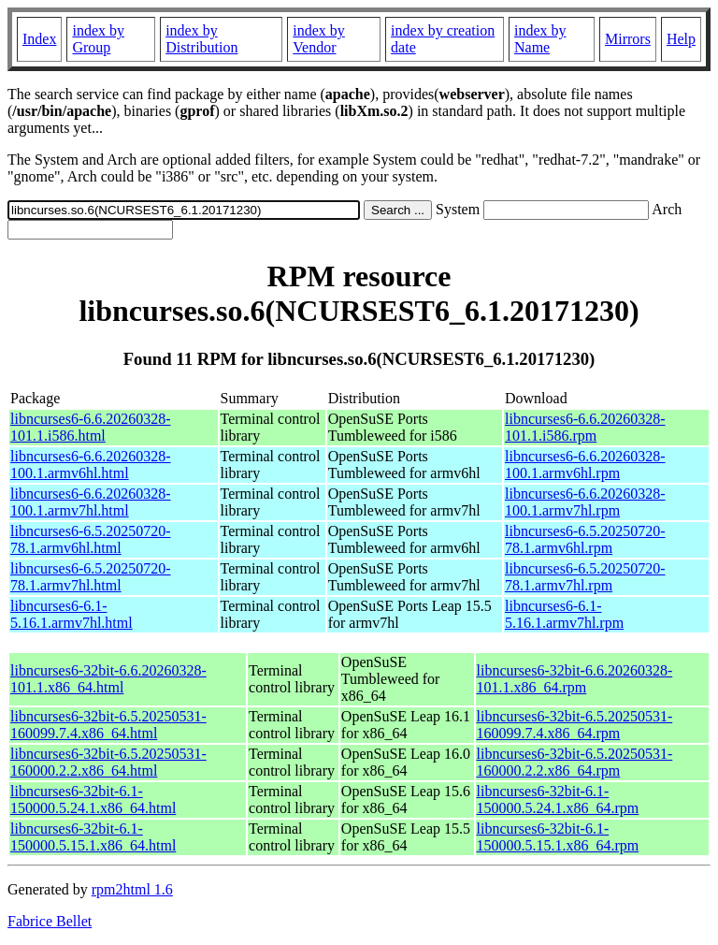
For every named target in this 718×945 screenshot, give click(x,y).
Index (39, 39)
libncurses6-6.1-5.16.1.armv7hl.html (71, 614)
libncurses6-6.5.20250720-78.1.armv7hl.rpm (585, 576)
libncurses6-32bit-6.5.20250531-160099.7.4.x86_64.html (108, 724)
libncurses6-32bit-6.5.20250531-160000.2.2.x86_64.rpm (575, 762)
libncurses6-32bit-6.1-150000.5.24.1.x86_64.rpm (558, 799)
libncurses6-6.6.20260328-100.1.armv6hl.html (90, 464)
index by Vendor (319, 38)
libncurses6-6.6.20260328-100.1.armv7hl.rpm (585, 502)
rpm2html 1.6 (132, 889)
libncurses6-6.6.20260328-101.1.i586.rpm (585, 427)
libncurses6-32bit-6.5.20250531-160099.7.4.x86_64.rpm (575, 724)
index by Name (540, 38)
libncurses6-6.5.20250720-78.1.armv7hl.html (90, 576)
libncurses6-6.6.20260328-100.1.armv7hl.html (90, 502)
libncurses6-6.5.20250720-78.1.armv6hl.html (90, 539)
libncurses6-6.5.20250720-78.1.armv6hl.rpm (585, 539)
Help (681, 39)
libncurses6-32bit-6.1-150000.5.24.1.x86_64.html (93, 799)
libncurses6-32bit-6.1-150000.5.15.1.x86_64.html (93, 837)
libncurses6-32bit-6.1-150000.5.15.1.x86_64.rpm (558, 837)
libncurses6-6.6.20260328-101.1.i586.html (90, 427)
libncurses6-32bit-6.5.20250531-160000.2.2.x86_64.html (108, 762)
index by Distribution (201, 38)
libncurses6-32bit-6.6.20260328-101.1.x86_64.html (108, 678)
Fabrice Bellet (49, 921)
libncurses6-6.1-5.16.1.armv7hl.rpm (564, 614)
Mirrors (628, 39)
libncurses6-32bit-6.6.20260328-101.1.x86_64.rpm (575, 678)
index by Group (98, 38)
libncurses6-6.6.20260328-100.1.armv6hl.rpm (585, 464)
